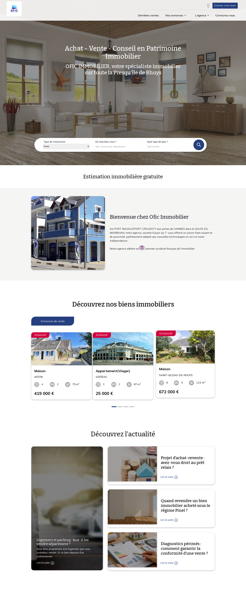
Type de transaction (54, 141)
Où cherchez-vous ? (106, 141)
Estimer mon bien (225, 5)
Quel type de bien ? (157, 141)
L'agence (161, 586)
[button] (175, 15)
